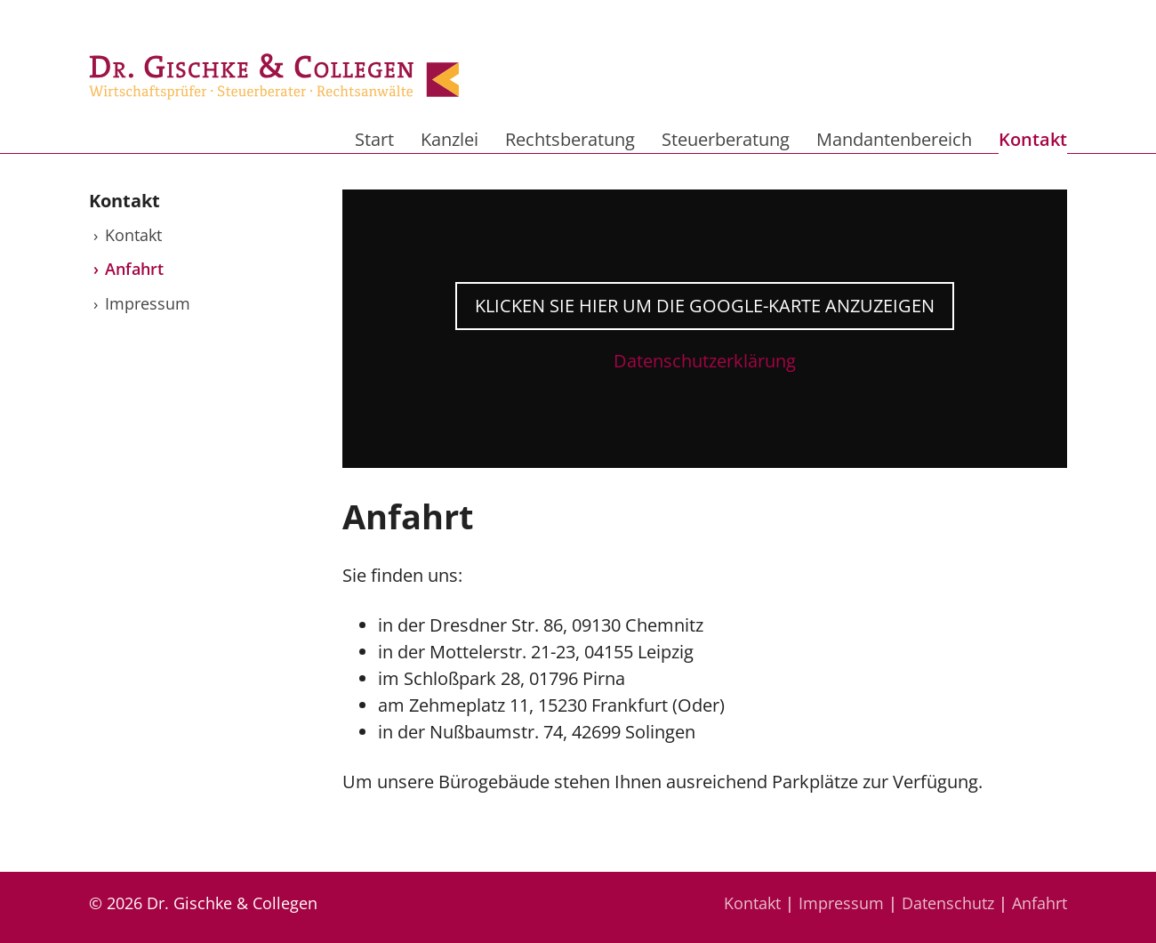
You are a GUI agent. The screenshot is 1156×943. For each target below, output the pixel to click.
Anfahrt (134, 268)
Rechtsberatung (570, 139)
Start (374, 139)
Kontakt (1033, 139)
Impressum (147, 303)
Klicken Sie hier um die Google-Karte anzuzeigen (705, 306)
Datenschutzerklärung (705, 361)
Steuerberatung (726, 139)
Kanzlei (449, 139)
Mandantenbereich (894, 139)
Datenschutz (948, 903)
